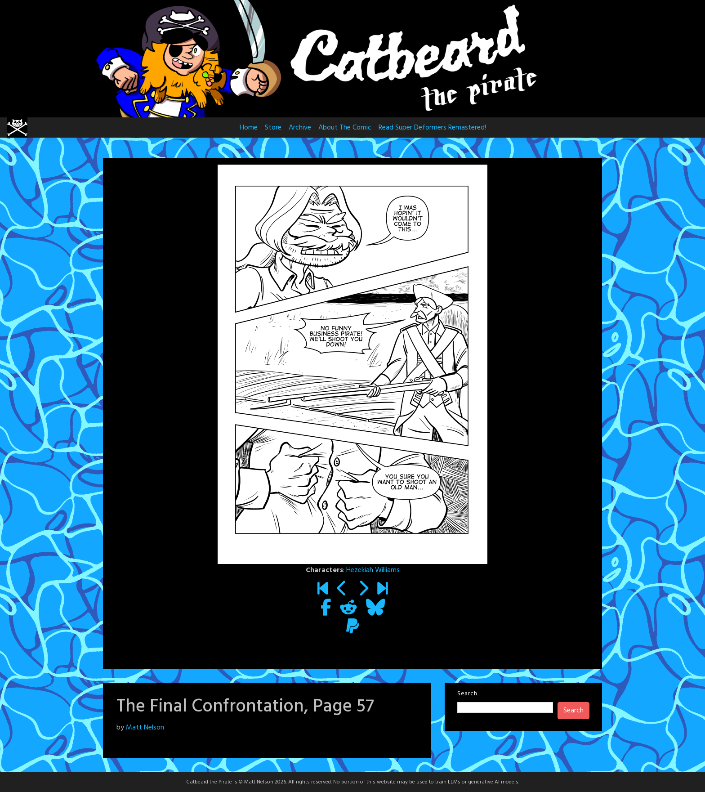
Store (273, 128)
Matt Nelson (145, 728)
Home (249, 128)
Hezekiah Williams (373, 570)
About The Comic (344, 128)
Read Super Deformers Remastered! (432, 128)
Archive (300, 128)
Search (467, 693)
